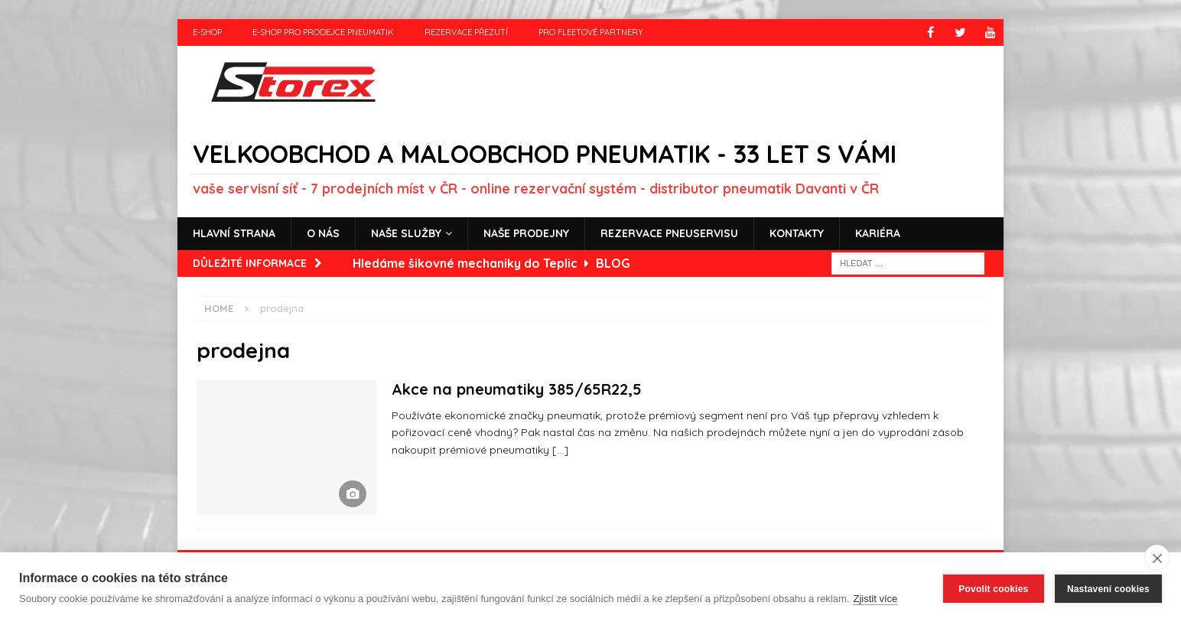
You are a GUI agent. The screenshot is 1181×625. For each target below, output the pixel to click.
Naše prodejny (526, 233)
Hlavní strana (234, 233)
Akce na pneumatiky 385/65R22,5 (517, 389)
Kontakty (796, 233)
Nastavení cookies (1108, 589)
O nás (323, 233)
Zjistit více (875, 598)
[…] (560, 450)
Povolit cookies (993, 589)
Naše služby (406, 233)
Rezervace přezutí (466, 32)
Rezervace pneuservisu (669, 233)
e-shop (207, 32)
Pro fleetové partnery (590, 32)
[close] (1157, 558)
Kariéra (877, 233)
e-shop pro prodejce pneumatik (323, 32)
